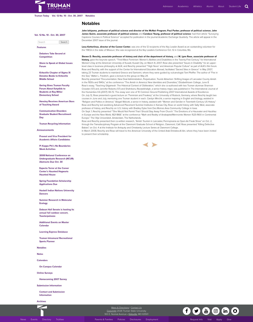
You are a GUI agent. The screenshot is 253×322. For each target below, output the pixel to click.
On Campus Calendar (50, 266)
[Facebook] (187, 310)
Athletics (197, 6)
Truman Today (42, 15)
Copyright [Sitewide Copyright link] (111, 311)
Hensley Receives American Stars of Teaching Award (56, 103)
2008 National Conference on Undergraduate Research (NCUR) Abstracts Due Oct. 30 (56, 158)
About (221, 6)
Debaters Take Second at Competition (52, 55)
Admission (168, 6)
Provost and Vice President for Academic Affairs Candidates (55, 138)
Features (41, 47)
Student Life (235, 6)
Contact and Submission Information (52, 293)
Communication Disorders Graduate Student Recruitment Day (55, 114)
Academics (183, 6)
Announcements (45, 130)
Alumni (210, 6)
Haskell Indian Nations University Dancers (56, 192)
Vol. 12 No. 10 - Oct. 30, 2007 (67, 15)
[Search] (48, 42)
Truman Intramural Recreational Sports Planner (55, 240)
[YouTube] (206, 310)
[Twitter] (197, 310)
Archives (41, 301)
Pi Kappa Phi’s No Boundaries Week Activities (55, 147)
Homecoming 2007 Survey (53, 279)
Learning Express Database (53, 232)
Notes (40, 254)
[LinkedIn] (226, 310)
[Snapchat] (235, 310)
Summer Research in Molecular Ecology (55, 202)
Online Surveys (45, 273)
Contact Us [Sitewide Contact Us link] (136, 307)
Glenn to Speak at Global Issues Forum (56, 65)
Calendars (42, 260)
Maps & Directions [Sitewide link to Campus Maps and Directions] (120, 307)
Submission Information (49, 285)
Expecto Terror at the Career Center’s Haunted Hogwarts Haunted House (54, 171)
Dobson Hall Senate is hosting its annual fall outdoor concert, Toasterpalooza (56, 212)
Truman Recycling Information (55, 123)
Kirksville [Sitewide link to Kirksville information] (133, 314)
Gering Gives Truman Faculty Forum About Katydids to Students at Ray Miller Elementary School (54, 90)
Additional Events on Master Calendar (54, 224)
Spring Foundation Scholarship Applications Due (55, 183)
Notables (90, 15)
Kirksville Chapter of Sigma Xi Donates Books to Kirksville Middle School (55, 75)
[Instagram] (216, 310)
